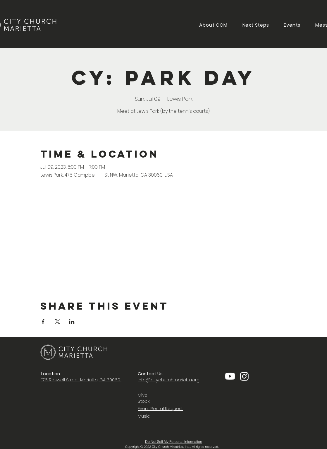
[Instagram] (244, 376)
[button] (255, 25)
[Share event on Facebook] (43, 321)
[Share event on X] (57, 321)
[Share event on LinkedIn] (72, 321)
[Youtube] (230, 376)
